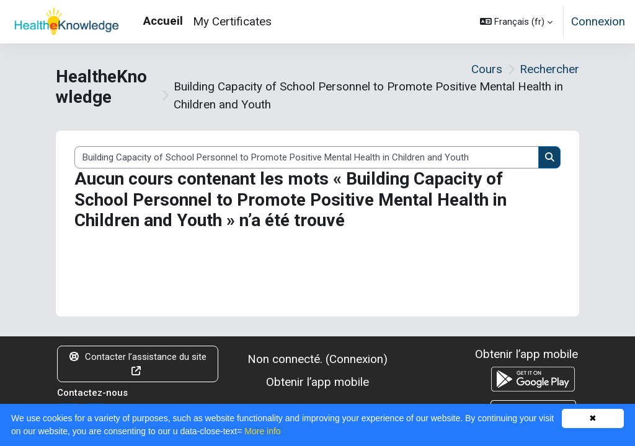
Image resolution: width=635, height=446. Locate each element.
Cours (486, 69)
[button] (516, 21)
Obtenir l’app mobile (317, 382)
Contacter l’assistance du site (138, 363)
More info (262, 431)
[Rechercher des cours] (306, 157)
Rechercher (549, 69)
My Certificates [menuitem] (232, 21)
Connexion (598, 21)
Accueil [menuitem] (163, 21)
